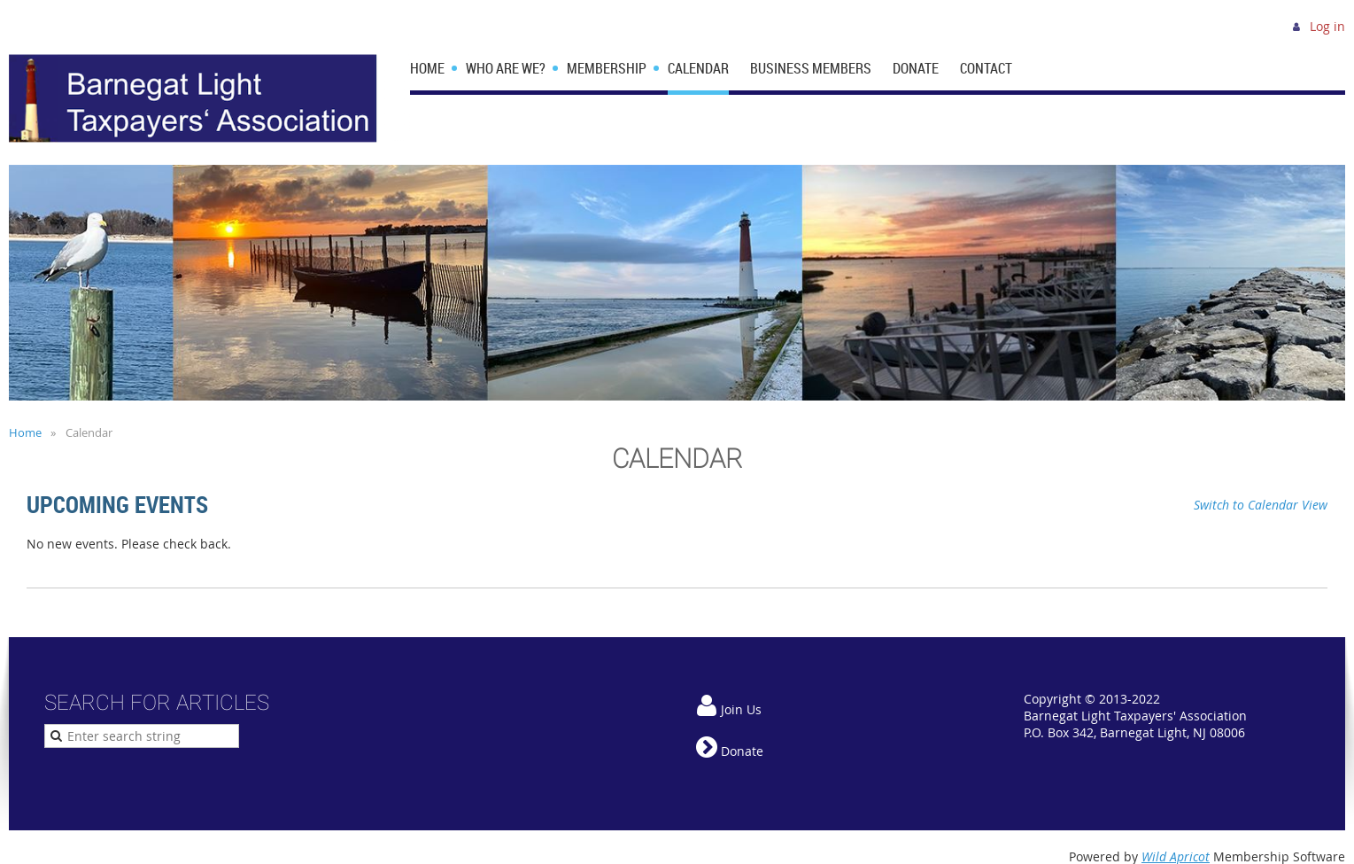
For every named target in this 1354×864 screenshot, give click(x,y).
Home (25, 432)
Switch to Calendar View (1260, 504)
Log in (1327, 26)
